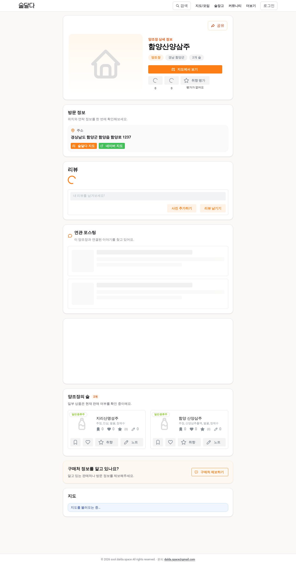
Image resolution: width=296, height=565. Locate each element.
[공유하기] (217, 25)
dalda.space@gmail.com (179, 559)
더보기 (251, 6)
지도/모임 (202, 6)
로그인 (268, 5)
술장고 (219, 6)
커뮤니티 (234, 6)
